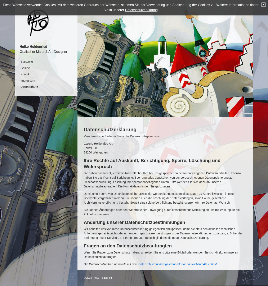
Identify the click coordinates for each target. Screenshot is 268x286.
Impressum (28, 80)
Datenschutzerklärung (141, 10)
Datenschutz (29, 86)
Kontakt (25, 74)
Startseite (27, 61)
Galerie (25, 68)
